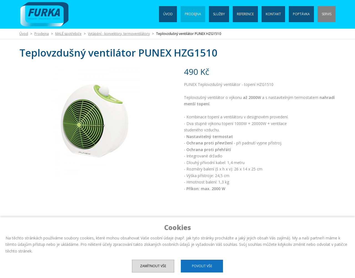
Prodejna (193, 14)
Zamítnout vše (153, 266)
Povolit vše (202, 266)
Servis (326, 14)
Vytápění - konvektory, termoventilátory (119, 33)
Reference (245, 14)
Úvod (168, 14)
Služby (219, 14)
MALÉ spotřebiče (68, 33)
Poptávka (301, 14)
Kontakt (273, 14)
